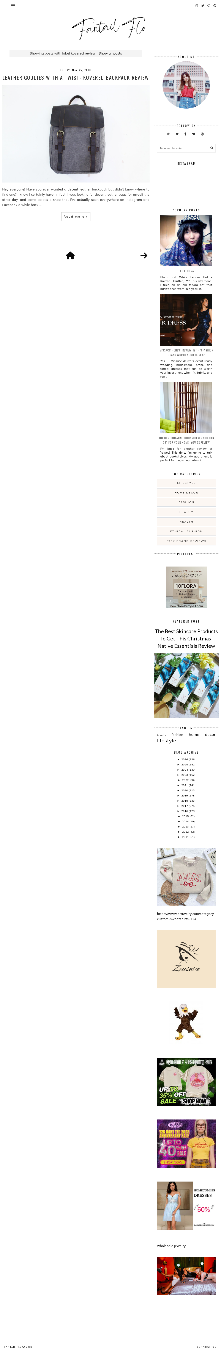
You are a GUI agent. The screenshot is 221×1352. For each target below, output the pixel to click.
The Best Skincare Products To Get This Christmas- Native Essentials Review (186, 638)
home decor (186, 492)
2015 (185, 816)
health (186, 521)
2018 (185, 800)
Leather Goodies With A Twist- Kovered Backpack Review (75, 77)
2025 (185, 764)
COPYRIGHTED (207, 1347)
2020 (185, 790)
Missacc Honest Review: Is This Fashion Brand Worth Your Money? (186, 352)
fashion (186, 502)
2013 (185, 826)
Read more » (76, 217)
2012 (185, 831)
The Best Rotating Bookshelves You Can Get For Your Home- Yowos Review (186, 440)
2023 (185, 774)
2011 (185, 836)
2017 (185, 805)
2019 (185, 795)
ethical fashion (186, 531)
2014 (185, 821)
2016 (185, 811)
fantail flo (13, 1347)
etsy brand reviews (186, 541)
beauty (187, 512)
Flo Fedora (186, 271)
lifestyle (186, 482)
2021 (185, 785)
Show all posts (110, 53)
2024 (185, 769)
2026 (185, 759)
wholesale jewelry (171, 1246)
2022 (185, 780)
